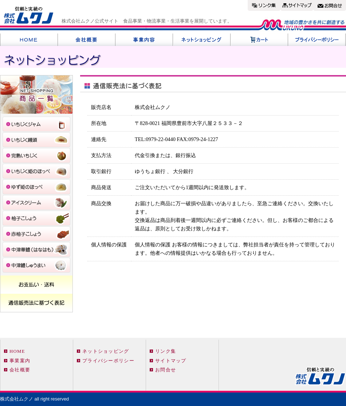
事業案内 (19, 360)
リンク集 (165, 351)
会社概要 (19, 369)
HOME (17, 351)
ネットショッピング (105, 351)
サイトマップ (170, 360)
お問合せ (165, 369)
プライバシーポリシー (108, 360)
